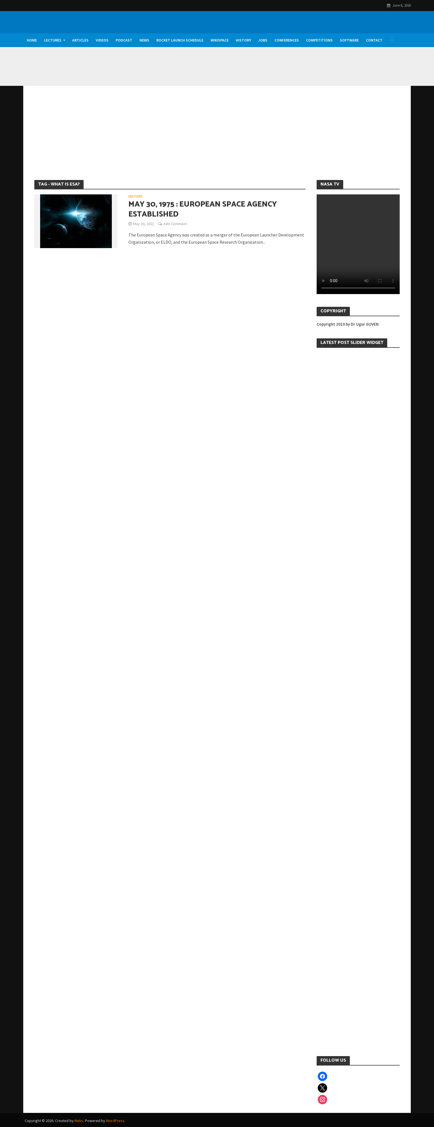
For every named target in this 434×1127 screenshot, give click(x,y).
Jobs (262, 40)
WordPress (115, 1120)
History (243, 40)
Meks (78, 1120)
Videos (102, 40)
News (144, 40)
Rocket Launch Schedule (179, 40)
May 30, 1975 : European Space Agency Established (202, 209)
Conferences (287, 40)
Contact (374, 40)
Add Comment (175, 223)
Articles (80, 40)
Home (32, 40)
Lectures (52, 40)
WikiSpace (220, 40)
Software (349, 40)
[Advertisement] (217, 138)
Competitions (319, 40)
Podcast (124, 40)
